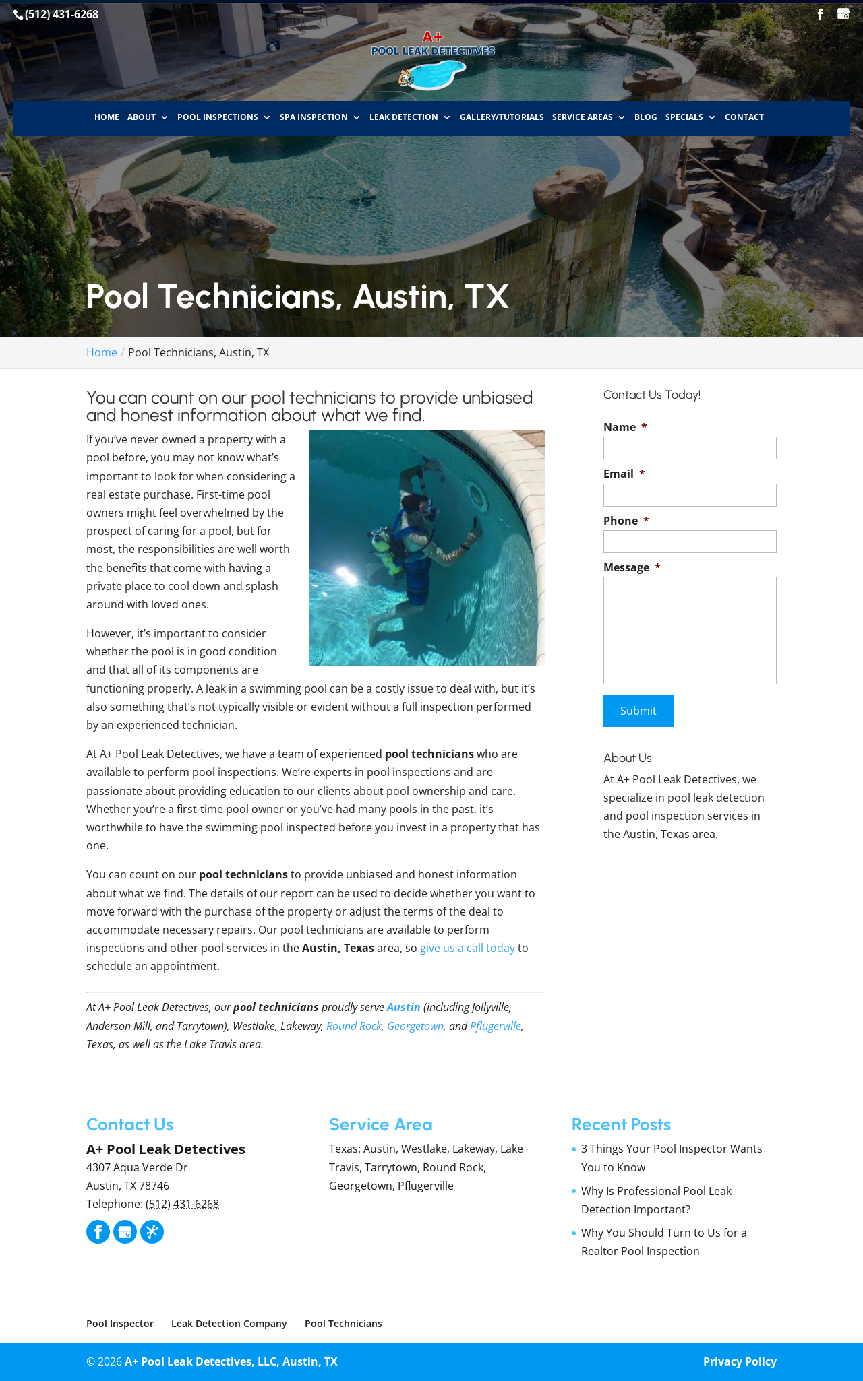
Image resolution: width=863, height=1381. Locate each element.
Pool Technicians (343, 1323)
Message (632, 567)
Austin (404, 1007)
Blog (645, 117)
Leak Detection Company (229, 1323)
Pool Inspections (217, 117)
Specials (684, 117)
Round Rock (354, 1026)
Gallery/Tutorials (502, 117)
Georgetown (415, 1026)
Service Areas (582, 117)
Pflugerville (495, 1026)
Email (624, 474)
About (141, 117)
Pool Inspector (120, 1323)
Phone (626, 521)
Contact (744, 117)
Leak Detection (403, 117)
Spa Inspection (314, 117)
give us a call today (467, 947)
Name (625, 427)
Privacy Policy (740, 1361)
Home (106, 117)
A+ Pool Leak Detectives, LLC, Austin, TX (231, 1361)
